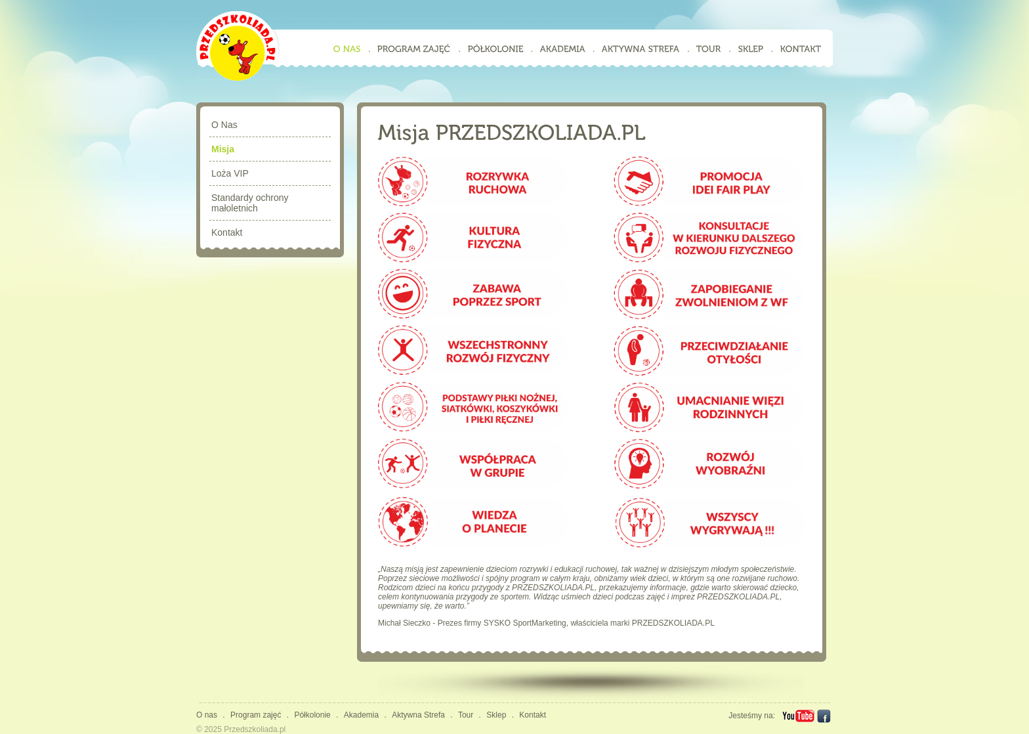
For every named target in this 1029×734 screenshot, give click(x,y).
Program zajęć (255, 715)
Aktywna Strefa (418, 715)
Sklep (496, 715)
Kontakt (226, 232)
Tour (465, 715)
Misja (222, 149)
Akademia (361, 715)
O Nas (224, 124)
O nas (206, 715)
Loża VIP (230, 173)
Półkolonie (312, 715)
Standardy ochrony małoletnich (250, 202)
